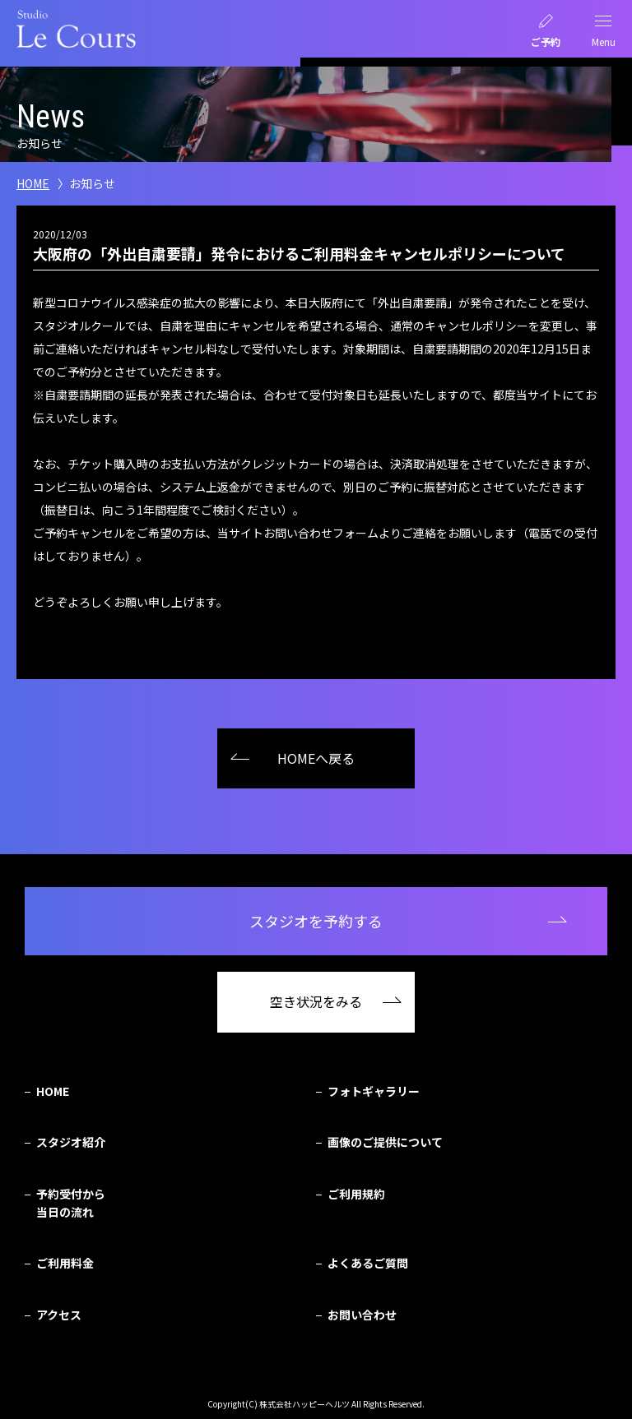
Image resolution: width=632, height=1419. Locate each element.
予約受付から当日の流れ (70, 1203)
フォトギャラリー (374, 1091)
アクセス (58, 1314)
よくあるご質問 (368, 1263)
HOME (32, 183)
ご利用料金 (65, 1263)
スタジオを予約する (316, 920)
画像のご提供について (385, 1142)
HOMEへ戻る (316, 758)
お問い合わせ (362, 1314)
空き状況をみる (316, 1001)
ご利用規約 (356, 1194)
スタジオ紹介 (70, 1142)
